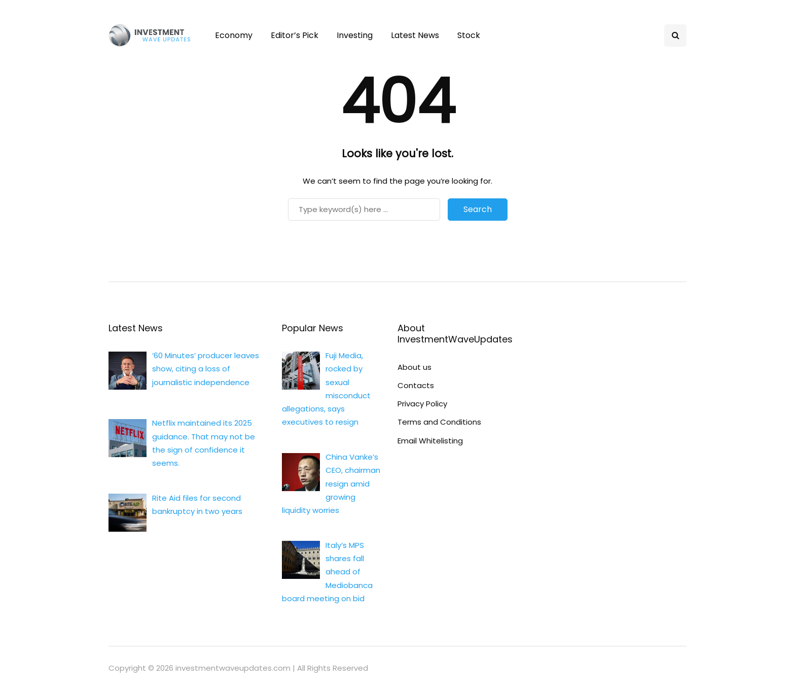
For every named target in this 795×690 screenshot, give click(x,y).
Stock (468, 35)
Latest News (415, 35)
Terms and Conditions (439, 422)
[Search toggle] (675, 35)
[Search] (364, 209)
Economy (233, 35)
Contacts (415, 385)
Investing (355, 35)
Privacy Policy (422, 403)
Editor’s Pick (294, 35)
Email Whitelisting (430, 440)
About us (414, 367)
